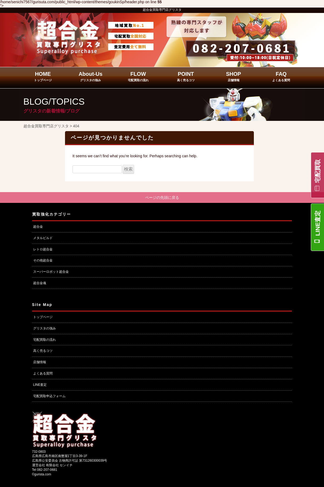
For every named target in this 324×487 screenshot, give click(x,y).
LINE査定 (317, 223)
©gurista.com (41, 475)
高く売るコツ (43, 351)
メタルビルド (43, 238)
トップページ (43, 317)
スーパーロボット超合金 (51, 272)
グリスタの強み (44, 329)
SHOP (233, 76)
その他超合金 (43, 261)
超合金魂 (39, 283)
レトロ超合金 (43, 250)
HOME (43, 76)
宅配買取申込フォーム (49, 397)
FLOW (138, 76)
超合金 (38, 227)
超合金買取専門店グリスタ (162, 10)
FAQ (281, 76)
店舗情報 (39, 363)
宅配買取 (317, 171)
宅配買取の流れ (44, 340)
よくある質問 (43, 374)
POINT (186, 76)
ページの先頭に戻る (162, 198)
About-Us (90, 76)
